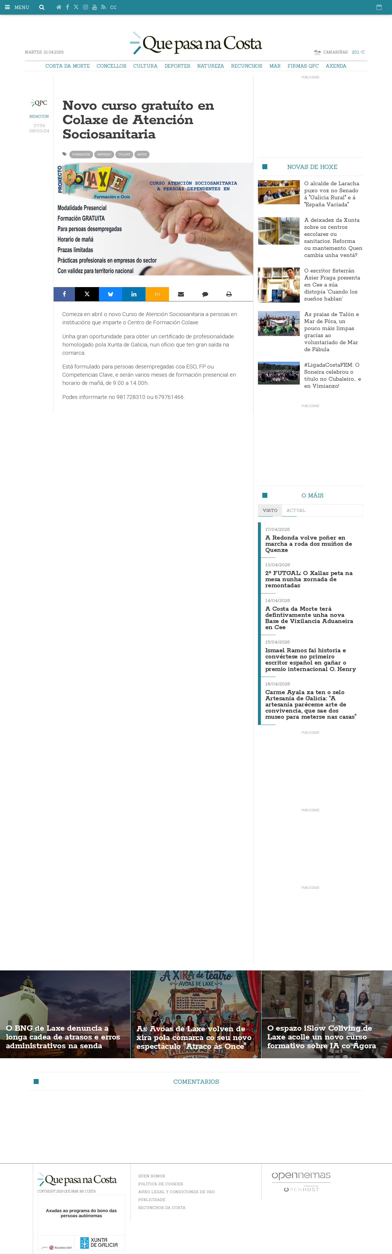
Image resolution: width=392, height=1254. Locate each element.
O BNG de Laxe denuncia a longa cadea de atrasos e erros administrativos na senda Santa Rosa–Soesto (64, 1037)
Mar (275, 66)
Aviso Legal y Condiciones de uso (176, 1186)
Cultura (145, 66)
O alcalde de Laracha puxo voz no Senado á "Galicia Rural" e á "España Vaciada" (331, 194)
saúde (142, 154)
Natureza (210, 66)
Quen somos (151, 1170)
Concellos (111, 66)
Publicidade (151, 1194)
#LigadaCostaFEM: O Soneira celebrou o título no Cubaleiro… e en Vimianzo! (332, 376)
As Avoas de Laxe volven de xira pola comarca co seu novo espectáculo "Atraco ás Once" (195, 1032)
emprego (104, 154)
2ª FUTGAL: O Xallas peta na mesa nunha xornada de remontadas (309, 578)
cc (113, 7)
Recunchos (246, 66)
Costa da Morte (67, 66)
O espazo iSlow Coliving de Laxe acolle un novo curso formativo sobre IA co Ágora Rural (323, 1037)
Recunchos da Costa (162, 1202)
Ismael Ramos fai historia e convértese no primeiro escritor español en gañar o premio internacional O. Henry (310, 656)
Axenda (336, 66)
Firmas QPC (303, 66)
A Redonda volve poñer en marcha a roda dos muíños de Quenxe (308, 543)
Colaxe (124, 154)
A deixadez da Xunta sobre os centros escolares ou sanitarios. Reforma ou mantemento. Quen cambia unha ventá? (333, 238)
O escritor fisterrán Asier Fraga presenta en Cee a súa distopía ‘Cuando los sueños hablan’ (332, 285)
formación (81, 154)
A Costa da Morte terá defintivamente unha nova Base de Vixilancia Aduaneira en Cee (309, 616)
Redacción (39, 116)
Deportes (177, 66)
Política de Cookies (160, 1178)
